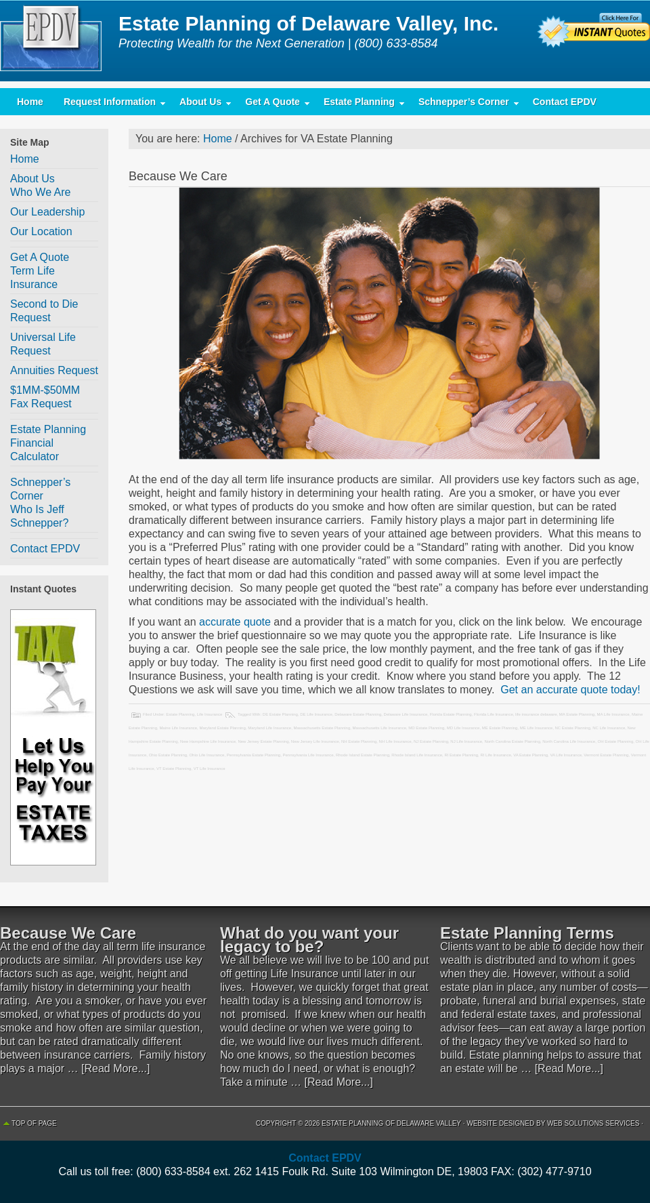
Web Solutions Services (593, 1123)
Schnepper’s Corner (463, 104)
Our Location (41, 231)
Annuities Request (54, 370)
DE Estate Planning (280, 714)
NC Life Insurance (608, 728)
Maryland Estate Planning (222, 728)
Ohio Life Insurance (206, 755)
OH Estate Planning (616, 741)
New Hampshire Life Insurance (208, 741)
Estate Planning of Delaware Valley (54, 40)
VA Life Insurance (566, 755)
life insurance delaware (536, 714)
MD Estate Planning (426, 728)
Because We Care (178, 176)
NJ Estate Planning (431, 741)
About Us (200, 104)
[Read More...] (115, 1068)
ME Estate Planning (500, 728)
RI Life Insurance (495, 755)
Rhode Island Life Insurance (416, 755)
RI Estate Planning (461, 755)
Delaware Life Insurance (406, 714)
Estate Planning (359, 104)
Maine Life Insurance (178, 728)
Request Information (109, 104)
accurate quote (235, 622)
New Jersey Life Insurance (315, 741)
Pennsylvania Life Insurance (308, 755)
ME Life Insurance (536, 728)
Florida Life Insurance (493, 714)
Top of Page (34, 1123)
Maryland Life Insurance (269, 728)
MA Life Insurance (613, 714)
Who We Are (40, 192)
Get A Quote (272, 104)
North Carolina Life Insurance (568, 741)
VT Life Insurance (209, 769)
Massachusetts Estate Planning (322, 728)
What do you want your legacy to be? (309, 940)
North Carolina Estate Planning (512, 741)
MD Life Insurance (463, 728)
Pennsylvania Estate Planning (253, 755)
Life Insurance (210, 714)
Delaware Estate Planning (357, 714)
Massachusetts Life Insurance (379, 728)
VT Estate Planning (173, 769)
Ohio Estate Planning (168, 755)
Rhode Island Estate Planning (362, 755)
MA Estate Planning (576, 714)
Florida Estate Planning (451, 714)
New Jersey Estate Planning (263, 741)
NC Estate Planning (572, 728)
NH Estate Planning (358, 741)
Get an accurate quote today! (569, 689)
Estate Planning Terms (527, 933)
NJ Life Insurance (466, 741)
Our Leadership (47, 212)
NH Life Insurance (395, 741)
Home (30, 101)
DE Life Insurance (316, 714)
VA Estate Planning (530, 755)
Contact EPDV (565, 101)
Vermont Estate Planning (606, 755)
